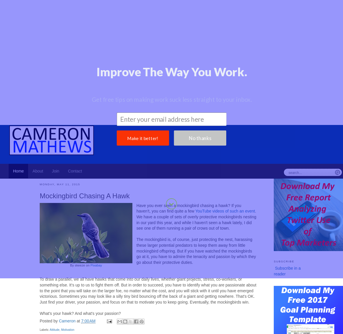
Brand (223, 315)
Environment (140, 322)
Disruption (290, 315)
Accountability (270, 322)
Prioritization (203, 322)
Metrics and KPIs (241, 327)
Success (82, 327)
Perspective (62, 327)
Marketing (54, 315)
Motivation (67, 262)
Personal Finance (298, 327)
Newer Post (50, 274)
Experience (195, 327)
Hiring (170, 322)
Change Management (303, 322)
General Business (55, 322)
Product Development (255, 315)
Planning (99, 315)
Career (141, 315)
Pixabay (96, 197)
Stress (333, 327)
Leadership (311, 315)
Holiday (184, 322)
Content (331, 322)
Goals (157, 315)
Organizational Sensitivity (27, 327)
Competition (153, 327)
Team (97, 327)
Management (180, 315)
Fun (220, 327)
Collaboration (128, 327)
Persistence (269, 327)
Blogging (205, 315)
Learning (331, 315)
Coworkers (117, 322)
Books (109, 327)
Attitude (54, 262)
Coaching (98, 322)
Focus (158, 322)
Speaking (248, 322)
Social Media (227, 322)
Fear (211, 327)
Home (149, 274)
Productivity (21, 315)
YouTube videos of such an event (225, 143)
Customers (14, 322)
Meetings (80, 322)
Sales (320, 327)
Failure (31, 322)
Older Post (246, 274)
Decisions (174, 327)
